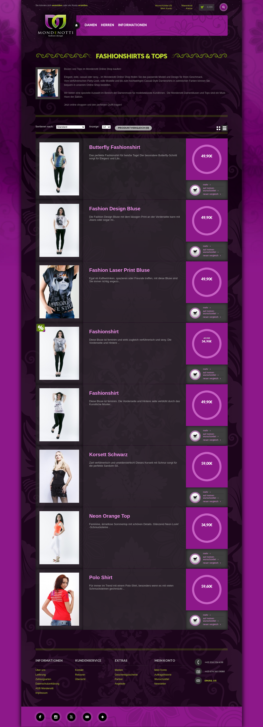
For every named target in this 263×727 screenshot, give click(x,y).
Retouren (80, 674)
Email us (210, 680)
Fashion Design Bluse (115, 208)
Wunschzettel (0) (163, 5)
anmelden (57, 5)
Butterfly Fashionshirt (114, 147)
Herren (107, 25)
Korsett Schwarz (108, 454)
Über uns (41, 670)
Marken (119, 670)
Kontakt (79, 670)
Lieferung (41, 674)
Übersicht (80, 679)
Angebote (120, 683)
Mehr (207, 184)
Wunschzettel (161, 679)
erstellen (82, 5)
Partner (119, 679)
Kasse (189, 8)
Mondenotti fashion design (76, 25)
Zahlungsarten (43, 679)
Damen (91, 25)
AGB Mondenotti (45, 688)
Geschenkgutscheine (126, 674)
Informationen (132, 25)
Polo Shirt (100, 577)
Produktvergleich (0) (133, 127)
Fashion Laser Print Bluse (119, 270)
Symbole (218, 128)
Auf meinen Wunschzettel (210, 189)
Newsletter (160, 683)
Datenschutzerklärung (47, 683)
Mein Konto (166, 8)
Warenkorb (186, 5)
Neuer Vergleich (212, 194)
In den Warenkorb (195, 190)
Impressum (42, 692)
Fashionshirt (104, 331)
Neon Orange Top (109, 516)
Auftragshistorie (162, 674)
